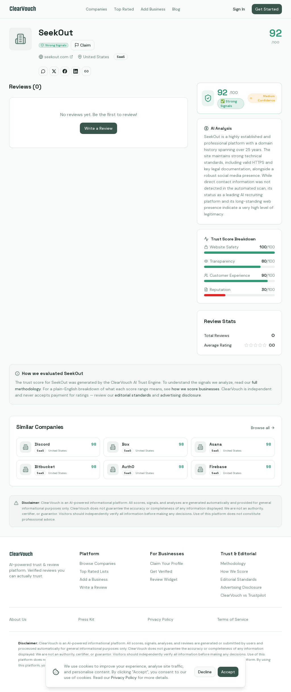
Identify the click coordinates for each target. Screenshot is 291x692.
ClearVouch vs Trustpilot (243, 595)
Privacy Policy (160, 619)
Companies (96, 9)
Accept (228, 671)
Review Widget (164, 579)
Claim (82, 45)
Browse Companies (98, 563)
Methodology (233, 563)
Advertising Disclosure (241, 587)
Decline (205, 671)
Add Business (153, 9)
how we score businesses (195, 388)
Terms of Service (232, 619)
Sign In (239, 9)
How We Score (234, 571)
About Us (17, 619)
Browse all (263, 427)
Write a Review (98, 128)
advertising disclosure (180, 395)
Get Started (266, 9)
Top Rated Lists (94, 571)
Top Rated (124, 9)
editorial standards (133, 395)
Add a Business (94, 579)
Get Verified (161, 571)
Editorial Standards (239, 579)
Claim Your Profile (166, 563)
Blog (176, 9)
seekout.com (56, 56)
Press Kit (86, 619)
